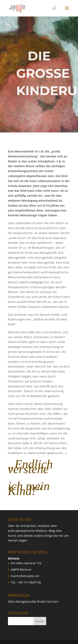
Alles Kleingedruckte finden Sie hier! (33, 602)
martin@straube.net (25, 576)
